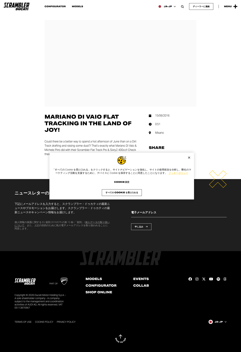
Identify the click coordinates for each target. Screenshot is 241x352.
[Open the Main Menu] (230, 6)
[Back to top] (120, 338)
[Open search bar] (182, 6)
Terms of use (23, 321)
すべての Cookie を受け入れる (122, 192)
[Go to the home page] (16, 6)
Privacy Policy (66, 321)
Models (77, 6)
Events (141, 279)
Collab (141, 285)
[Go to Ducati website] (64, 281)
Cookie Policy (44, 321)
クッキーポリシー (178, 173)
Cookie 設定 (121, 182)
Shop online (99, 292)
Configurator (55, 6)
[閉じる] (189, 157)
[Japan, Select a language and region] (167, 6)
